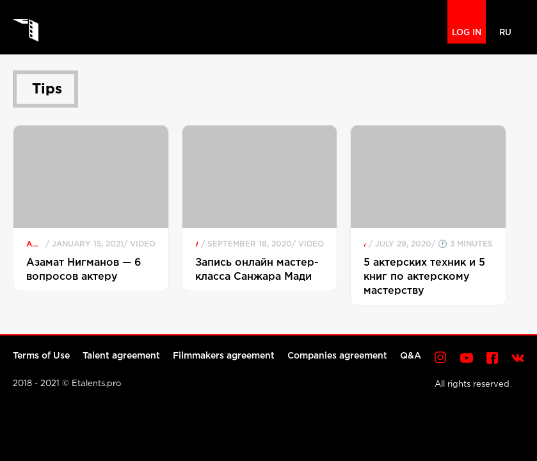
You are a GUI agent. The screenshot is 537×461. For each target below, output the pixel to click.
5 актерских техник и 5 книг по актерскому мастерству (424, 277)
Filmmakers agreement (224, 356)
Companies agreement (337, 356)
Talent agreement (121, 356)
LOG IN (466, 32)
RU (505, 32)
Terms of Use (41, 356)
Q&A (410, 356)
